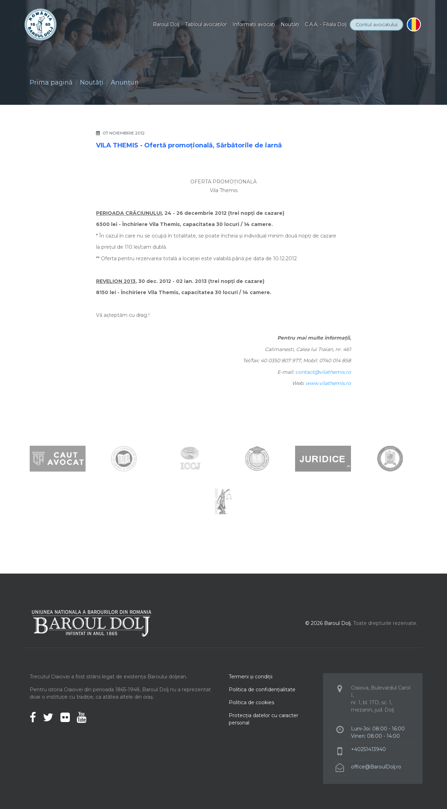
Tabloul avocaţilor (206, 24)
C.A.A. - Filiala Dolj (326, 24)
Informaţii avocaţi (254, 24)
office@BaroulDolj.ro (376, 767)
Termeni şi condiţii (250, 676)
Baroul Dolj (166, 24)
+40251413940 (368, 749)
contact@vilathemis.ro (323, 372)
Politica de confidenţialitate (262, 689)
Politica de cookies (251, 702)
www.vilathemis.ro (328, 383)
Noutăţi (290, 24)
